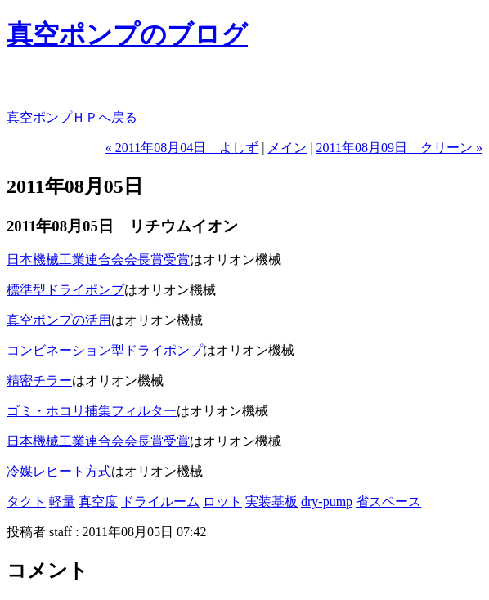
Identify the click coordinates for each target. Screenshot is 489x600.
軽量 (62, 501)
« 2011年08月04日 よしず (181, 147)
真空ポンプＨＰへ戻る (72, 117)
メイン (287, 147)
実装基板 (271, 501)
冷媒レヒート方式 (59, 471)
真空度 (98, 501)
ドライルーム (160, 501)
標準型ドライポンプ (65, 290)
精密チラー (39, 380)
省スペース (388, 501)
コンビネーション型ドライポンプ (105, 350)
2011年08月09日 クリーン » (399, 147)
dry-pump (326, 501)
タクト (26, 501)
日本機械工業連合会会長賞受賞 (98, 259)
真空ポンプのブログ (127, 34)
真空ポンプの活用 (59, 320)
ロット (222, 501)
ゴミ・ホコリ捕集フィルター (92, 411)
